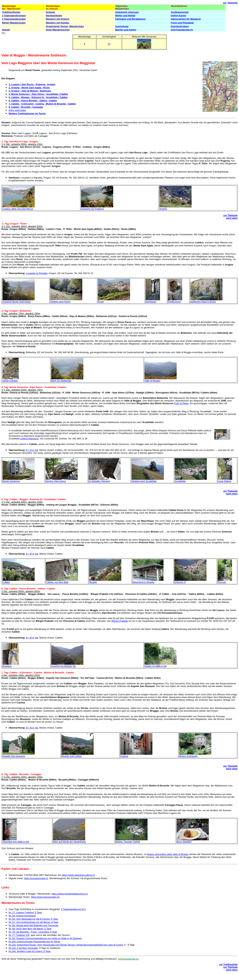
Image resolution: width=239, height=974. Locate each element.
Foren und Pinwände (182, 22)
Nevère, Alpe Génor (55, 481)
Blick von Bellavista (61, 380)
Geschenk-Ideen (180, 26)
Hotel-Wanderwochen (58, 29)
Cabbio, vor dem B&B (57, 582)
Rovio (101, 301)
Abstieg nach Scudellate (144, 481)
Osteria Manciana (29, 438)
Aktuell (6, 29)
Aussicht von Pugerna (92, 208)
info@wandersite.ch (182, 29)
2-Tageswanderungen (14, 19)
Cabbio (6, 582)
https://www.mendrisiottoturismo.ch (70, 893)
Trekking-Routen (11, 12)
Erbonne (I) (180, 582)
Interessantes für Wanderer (186, 19)
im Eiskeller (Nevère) (99, 481)
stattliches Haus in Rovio (203, 301)
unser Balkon (224, 481)
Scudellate (180, 481)
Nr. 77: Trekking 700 (19, 935)
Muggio (93, 582)
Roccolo (222, 582)
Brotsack (7, 666)
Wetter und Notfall (125, 15)
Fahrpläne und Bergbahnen (130, 19)
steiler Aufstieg (10, 380)
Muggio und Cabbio (71, 756)
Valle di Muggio (152, 380)
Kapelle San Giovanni (14, 756)
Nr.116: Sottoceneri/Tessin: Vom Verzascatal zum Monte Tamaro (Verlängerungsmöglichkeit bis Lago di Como (65, 944)
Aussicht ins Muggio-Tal (63, 666)
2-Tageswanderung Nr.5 (73, 909)
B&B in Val (23, 841)
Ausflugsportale (180, 12)
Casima (124, 756)
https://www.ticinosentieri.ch (45, 897)
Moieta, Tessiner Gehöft (127, 841)
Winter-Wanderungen (14, 22)
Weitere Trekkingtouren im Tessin (27, 113)
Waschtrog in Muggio (144, 582)
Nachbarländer (54, 15)
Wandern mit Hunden (57, 22)
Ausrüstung (121, 26)
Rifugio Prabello (119, 621)
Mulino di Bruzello (188, 756)
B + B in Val (32, 450)
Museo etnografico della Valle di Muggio (168, 854)
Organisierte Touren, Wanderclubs (65, 26)
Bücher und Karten (125, 29)
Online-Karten (178, 15)
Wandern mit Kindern (57, 19)
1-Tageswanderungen (14, 15)
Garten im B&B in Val (155, 666)
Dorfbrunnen (174, 301)
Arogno (163, 208)
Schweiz (50, 12)
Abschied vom (10, 841)
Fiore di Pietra (181, 403)
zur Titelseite (230, 2)
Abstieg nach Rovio (60, 301)
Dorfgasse (151, 301)
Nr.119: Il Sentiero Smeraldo (23, 948)
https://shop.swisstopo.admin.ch (78, 875)
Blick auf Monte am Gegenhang (69, 841)
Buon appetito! (184, 841)
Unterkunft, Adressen (127, 12)
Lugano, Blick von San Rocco (18, 208)
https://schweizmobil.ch (36, 878)
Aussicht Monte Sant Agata (17, 301)
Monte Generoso (11, 481)
